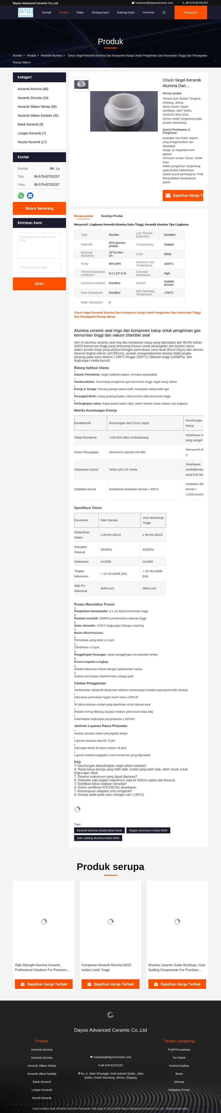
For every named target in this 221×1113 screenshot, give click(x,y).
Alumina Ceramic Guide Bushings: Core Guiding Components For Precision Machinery (176, 967)
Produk (63, 12)
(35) (38, 115)
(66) (37, 106)
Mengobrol (190, 12)
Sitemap (179, 1081)
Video (80, 12)
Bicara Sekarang (39, 208)
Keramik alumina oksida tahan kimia (99, 830)
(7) (32, 133)
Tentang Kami (100, 12)
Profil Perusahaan (179, 1049)
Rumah (46, 12)
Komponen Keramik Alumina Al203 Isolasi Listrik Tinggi (106, 967)
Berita (179, 1073)
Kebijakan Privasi (179, 1089)
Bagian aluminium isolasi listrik (148, 830)
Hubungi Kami (126, 12)
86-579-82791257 (195, 2)
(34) (33, 98)
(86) (33, 89)
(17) (32, 142)
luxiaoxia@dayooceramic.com (152, 2)
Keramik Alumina (51, 55)
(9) (30, 124)
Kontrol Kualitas (179, 1065)
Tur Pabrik (179, 1057)
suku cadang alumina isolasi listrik (98, 838)
